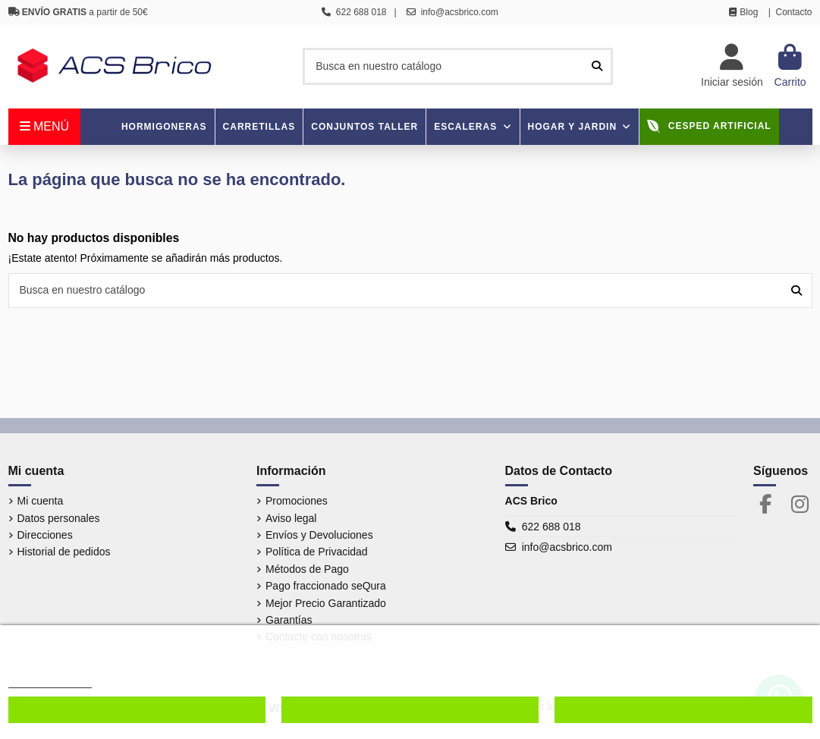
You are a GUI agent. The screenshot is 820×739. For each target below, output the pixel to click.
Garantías (288, 620)
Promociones (296, 501)
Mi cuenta (40, 501)
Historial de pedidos (64, 552)
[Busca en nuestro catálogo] (597, 66)
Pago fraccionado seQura (325, 586)
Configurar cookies (137, 709)
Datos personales (58, 518)
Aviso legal (290, 518)
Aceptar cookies (683, 709)
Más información (50, 681)
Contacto (793, 12)
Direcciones (45, 535)
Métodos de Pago (307, 569)
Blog (749, 12)
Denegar (410, 709)
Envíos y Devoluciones (319, 535)
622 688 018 (551, 526)
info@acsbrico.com (567, 547)
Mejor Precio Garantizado (325, 603)
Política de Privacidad (316, 552)
